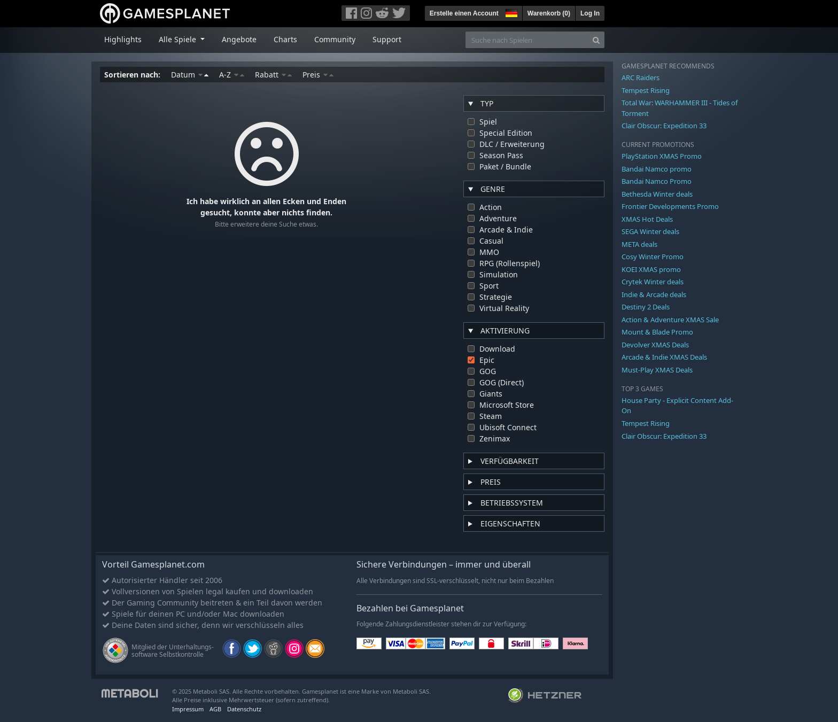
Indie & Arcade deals (654, 294)
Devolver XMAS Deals (655, 345)
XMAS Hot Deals (647, 219)
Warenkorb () (548, 13)
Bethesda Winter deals (657, 194)
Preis (317, 74)
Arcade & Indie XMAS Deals (664, 357)
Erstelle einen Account (464, 13)
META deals (639, 244)
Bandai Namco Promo (657, 181)
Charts (285, 39)
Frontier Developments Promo (670, 206)
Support (387, 39)
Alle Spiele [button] (178, 39)
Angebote (239, 39)
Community (334, 39)
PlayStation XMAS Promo (662, 156)
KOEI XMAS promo (651, 269)
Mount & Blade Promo (657, 332)
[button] (510, 11)
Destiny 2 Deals (646, 307)
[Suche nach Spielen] (526, 40)
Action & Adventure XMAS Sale (670, 319)
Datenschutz (244, 709)
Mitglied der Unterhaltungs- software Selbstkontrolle (172, 650)
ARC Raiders (640, 77)
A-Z (231, 74)
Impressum (188, 709)
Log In (590, 13)
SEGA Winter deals (650, 231)
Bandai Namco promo (657, 169)
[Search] (596, 40)
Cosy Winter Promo (653, 256)
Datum (189, 74)
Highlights (123, 39)
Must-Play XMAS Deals (657, 370)
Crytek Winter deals (653, 281)
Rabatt (273, 74)
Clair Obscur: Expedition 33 (664, 125)
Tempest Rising (646, 90)
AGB (215, 709)
